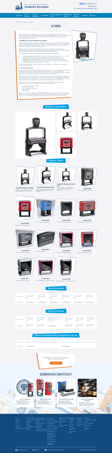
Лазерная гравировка (35, 15)
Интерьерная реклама (67, 15)
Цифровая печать (51, 420)
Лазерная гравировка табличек (41, 420)
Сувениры (85, 15)
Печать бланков (51, 423)
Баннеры (79, 423)
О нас (16, 423)
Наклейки (71, 424)
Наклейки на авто (80, 425)
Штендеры (80, 421)
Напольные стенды (72, 432)
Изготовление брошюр (53, 427)
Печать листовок (51, 441)
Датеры (28, 429)
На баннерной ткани (62, 421)
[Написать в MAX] (80, 4)
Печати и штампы (26, 15)
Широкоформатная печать (56, 15)
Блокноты (86, 421)
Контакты (17, 425)
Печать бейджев (51, 425)
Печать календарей (52, 429)
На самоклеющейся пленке (63, 425)
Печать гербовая (31, 420)
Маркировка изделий (41, 429)
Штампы (29, 424)
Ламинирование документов (51, 437)
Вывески (71, 426)
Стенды (71, 423)
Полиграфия (45, 15)
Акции (16, 418)
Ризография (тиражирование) (51, 434)
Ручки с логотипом (89, 423)
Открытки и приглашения (90, 420)
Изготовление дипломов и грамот (52, 431)
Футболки (86, 427)
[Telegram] (83, 4)
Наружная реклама (76, 15)
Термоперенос (88, 425)
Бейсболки (87, 429)
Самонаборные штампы (31, 427)
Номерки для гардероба (39, 426)
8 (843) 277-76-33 (92, 3)
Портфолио (18, 420)
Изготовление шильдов (41, 430)
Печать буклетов (51, 439)
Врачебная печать (29, 422)
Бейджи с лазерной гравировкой (40, 423)
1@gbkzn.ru (93, 6)
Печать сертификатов (52, 421)
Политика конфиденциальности (20, 427)
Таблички (71, 421)
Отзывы (17, 421)
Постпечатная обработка (50, 443)
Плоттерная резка (72, 429)
